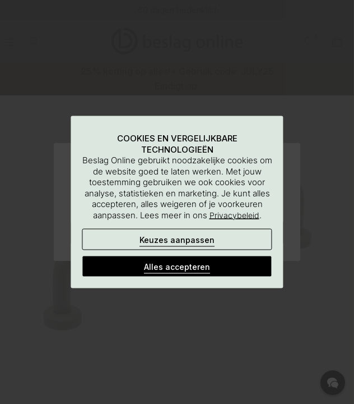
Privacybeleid (234, 214)
